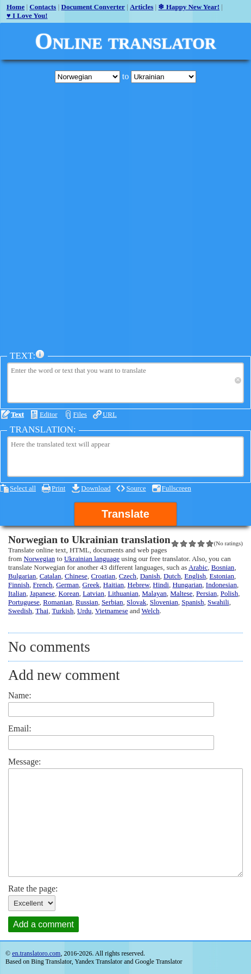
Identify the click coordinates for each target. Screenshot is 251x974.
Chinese (76, 576)
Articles (141, 7)
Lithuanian (123, 593)
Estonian (221, 576)
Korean (68, 593)
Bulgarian (22, 576)
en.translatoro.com (36, 953)
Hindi (161, 585)
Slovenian (164, 602)
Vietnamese (111, 611)
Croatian (103, 576)
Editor (49, 414)
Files (80, 414)
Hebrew (138, 585)
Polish (230, 593)
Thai (41, 611)
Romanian (57, 602)
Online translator (125, 41)
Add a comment (43, 924)
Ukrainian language (92, 559)
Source (136, 488)
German (67, 585)
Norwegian (39, 559)
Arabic (198, 567)
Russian (87, 602)
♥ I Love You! (27, 15)
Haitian (113, 585)
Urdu (84, 611)
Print (58, 488)
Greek (91, 585)
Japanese (42, 593)
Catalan (50, 576)
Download (95, 488)
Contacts (42, 7)
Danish (150, 576)
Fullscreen (176, 488)
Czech (127, 576)
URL (110, 414)
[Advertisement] (125, 216)
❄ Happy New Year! (188, 7)
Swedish (20, 611)
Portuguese (24, 602)
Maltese (181, 593)
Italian (17, 593)
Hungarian (187, 585)
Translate (125, 514)
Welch (151, 611)
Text (17, 414)
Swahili (218, 602)
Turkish (62, 611)
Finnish (18, 585)
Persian (206, 593)
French (43, 585)
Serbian (112, 602)
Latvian (93, 593)
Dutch (172, 576)
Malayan (154, 593)
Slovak (136, 602)
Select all (23, 488)
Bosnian (223, 567)
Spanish (192, 602)
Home (15, 7)
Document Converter (93, 7)
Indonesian (221, 585)
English (195, 576)
